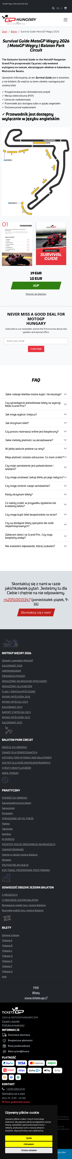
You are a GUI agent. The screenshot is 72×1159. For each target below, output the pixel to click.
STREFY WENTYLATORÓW (16, 767)
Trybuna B (7, 945)
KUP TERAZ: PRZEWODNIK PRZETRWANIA (26, 870)
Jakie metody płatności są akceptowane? (29, 440)
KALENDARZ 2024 (12, 707)
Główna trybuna (10, 935)
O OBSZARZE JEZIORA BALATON (20, 900)
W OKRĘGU (8, 839)
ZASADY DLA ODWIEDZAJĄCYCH (19, 752)
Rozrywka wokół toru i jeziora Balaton (23, 910)
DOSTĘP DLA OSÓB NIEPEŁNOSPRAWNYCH (26, 762)
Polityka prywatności (13, 1025)
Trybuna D (7, 955)
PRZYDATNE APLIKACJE (15, 865)
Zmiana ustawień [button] (29, 1150)
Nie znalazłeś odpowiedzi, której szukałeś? (30, 546)
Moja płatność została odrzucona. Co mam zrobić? (34, 457)
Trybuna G (7, 971)
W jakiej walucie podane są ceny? (25, 448)
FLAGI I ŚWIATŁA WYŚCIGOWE (18, 691)
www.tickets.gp (36, 998)
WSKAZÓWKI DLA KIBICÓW (17, 686)
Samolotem (8, 808)
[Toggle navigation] (65, 19)
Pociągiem (7, 813)
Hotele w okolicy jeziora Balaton (20, 854)
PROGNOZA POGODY (13, 676)
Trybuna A (7, 940)
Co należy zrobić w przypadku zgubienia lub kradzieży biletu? (30, 504)
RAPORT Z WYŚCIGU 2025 (16, 712)
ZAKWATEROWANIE (13, 849)
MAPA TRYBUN (10, 773)
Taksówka (7, 828)
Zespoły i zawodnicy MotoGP (17, 660)
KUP (36, 285)
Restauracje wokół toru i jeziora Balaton (24, 905)
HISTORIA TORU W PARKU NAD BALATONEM (26, 757)
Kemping (6, 859)
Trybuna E (7, 961)
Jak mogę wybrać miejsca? (21, 414)
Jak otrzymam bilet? (17, 423)
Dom (4, 31)
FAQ (36, 987)
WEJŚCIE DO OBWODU (14, 747)
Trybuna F (7, 966)
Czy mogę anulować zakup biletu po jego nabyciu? (34, 477)
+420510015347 (17, 599)
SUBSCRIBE (36, 348)
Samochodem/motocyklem (16, 802)
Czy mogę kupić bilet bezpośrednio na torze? (31, 514)
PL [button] (58, 8)
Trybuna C (7, 950)
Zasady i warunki (10, 1021)
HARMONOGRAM (11, 670)
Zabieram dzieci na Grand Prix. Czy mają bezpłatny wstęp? (28, 536)
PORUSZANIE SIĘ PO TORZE (18, 818)
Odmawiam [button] (29, 1144)
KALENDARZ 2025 (12, 722)
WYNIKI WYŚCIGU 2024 (15, 701)
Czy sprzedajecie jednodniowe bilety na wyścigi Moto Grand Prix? (33, 404)
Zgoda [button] (29, 1138)
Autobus (6, 833)
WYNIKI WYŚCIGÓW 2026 (16, 696)
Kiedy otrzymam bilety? (19, 494)
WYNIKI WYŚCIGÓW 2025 (16, 717)
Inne (4, 976)
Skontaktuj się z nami (36, 612)
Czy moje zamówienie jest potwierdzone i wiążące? (29, 467)
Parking (6, 823)
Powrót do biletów (36, 294)
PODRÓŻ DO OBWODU (14, 797)
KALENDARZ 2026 (12, 665)
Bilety (14, 31)
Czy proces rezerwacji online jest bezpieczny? (32, 431)
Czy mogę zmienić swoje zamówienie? (27, 485)
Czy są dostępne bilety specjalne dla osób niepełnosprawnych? (29, 524)
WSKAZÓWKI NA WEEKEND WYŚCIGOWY (24, 681)
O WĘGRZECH (9, 894)
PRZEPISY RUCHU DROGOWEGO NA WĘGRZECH (28, 844)
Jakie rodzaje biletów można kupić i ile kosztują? (33, 394)
